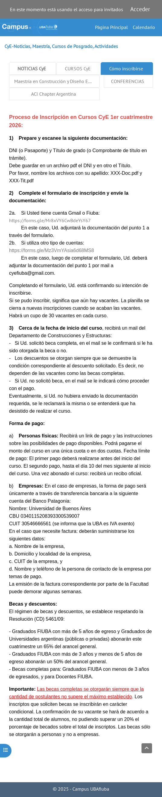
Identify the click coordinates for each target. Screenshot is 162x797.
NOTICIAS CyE (31, 69)
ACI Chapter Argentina (53, 94)
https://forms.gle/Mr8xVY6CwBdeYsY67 (50, 220)
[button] (146, 748)
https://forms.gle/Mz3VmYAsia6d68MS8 (51, 250)
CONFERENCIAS (127, 81)
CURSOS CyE (78, 69)
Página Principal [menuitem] (111, 27)
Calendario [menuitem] (144, 27)
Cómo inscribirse (126, 69)
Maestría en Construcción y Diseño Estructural (57, 81)
